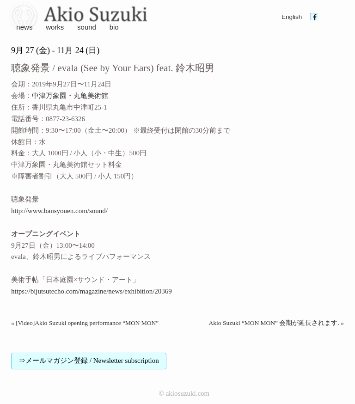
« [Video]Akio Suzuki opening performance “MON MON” (85, 322)
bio (114, 27)
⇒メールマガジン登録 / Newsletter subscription (88, 360)
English (292, 16)
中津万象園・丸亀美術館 (70, 95)
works (55, 27)
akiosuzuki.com (188, 393)
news (24, 27)
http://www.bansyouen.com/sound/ (59, 210)
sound (86, 27)
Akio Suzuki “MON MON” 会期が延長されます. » (276, 322)
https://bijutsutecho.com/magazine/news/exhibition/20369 (91, 291)
